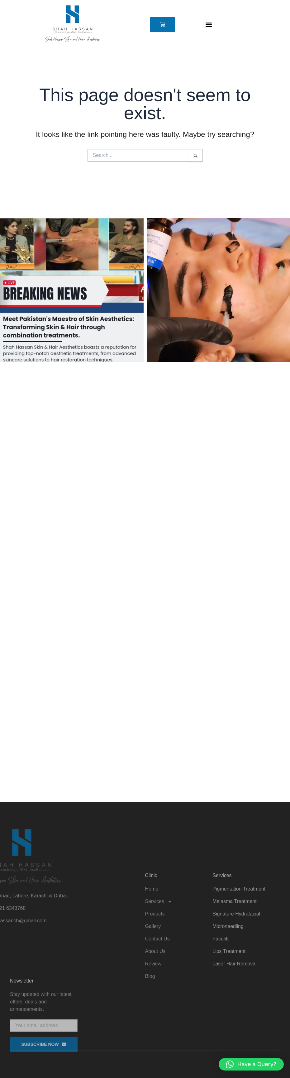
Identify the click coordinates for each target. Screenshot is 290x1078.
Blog (150, 1028)
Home (152, 940)
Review (153, 1015)
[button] (209, 24)
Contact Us (157, 990)
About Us (155, 1003)
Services (158, 953)
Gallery (153, 978)
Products (155, 965)
